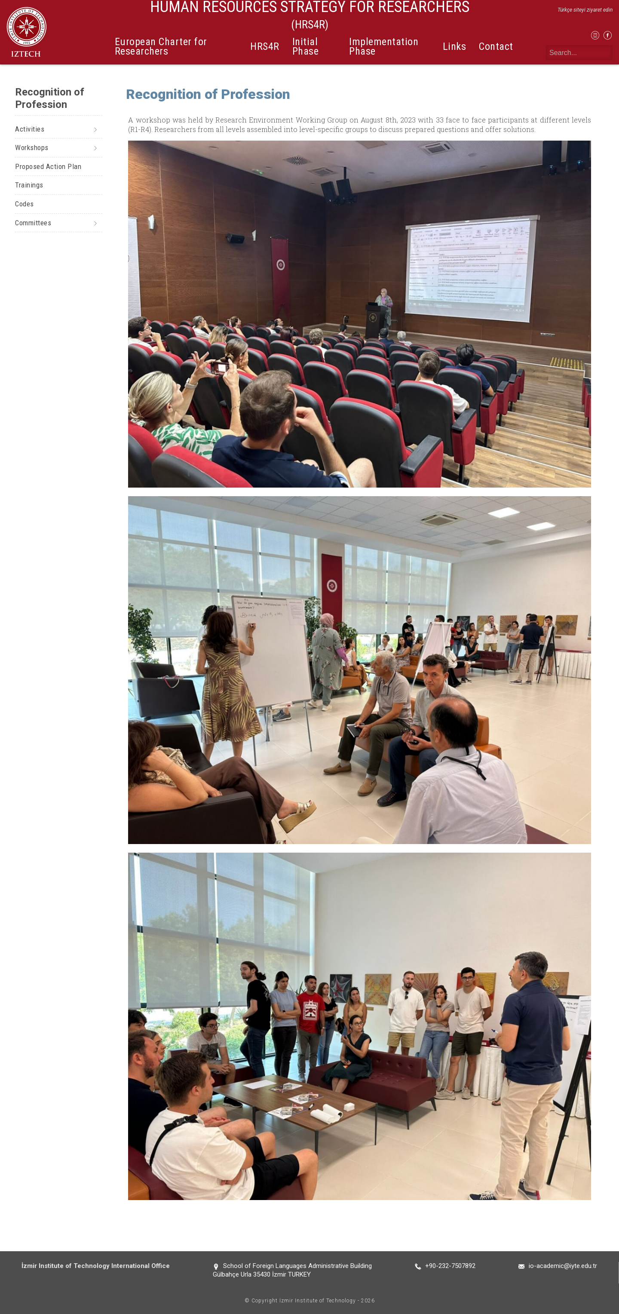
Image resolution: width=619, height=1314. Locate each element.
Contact (496, 46)
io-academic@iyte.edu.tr (563, 1266)
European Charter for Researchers (161, 46)
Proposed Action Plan (48, 166)
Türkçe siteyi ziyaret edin (585, 10)
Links (454, 46)
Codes (24, 204)
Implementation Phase (383, 46)
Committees (33, 222)
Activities (29, 129)
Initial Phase (305, 46)
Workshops (32, 147)
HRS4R (264, 46)
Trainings (29, 185)
